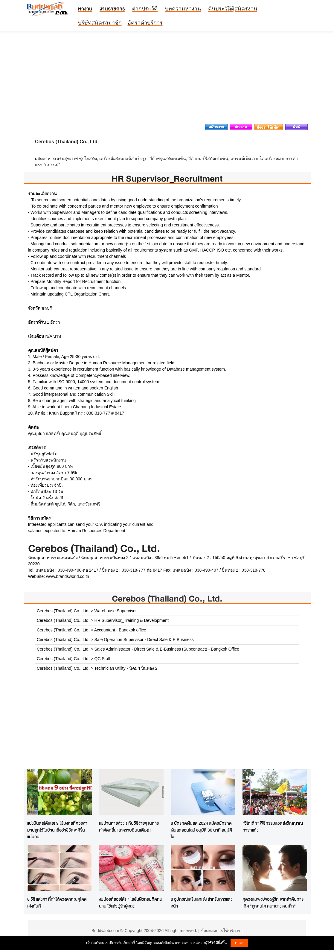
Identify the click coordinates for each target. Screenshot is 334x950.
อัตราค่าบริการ (145, 23)
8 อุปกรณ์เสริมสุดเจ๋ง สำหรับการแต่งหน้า (201, 902)
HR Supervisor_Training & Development (131, 620)
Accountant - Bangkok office (120, 630)
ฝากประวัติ (145, 9)
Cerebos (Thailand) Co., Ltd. (167, 598)
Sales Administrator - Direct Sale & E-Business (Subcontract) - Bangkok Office (167, 649)
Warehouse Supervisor (115, 610)
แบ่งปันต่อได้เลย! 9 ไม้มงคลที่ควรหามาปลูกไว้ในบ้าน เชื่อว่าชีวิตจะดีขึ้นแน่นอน (57, 830)
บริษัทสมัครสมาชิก (100, 23)
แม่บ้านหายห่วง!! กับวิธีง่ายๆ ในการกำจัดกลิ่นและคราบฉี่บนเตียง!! (129, 826)
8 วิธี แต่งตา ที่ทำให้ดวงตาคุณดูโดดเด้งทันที (57, 902)
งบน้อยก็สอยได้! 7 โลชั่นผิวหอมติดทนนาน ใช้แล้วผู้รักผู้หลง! (130, 902)
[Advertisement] (167, 79)
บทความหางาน (183, 9)
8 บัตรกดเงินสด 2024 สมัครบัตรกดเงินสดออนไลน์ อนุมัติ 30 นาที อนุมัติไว (201, 830)
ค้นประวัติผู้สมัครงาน (232, 9)
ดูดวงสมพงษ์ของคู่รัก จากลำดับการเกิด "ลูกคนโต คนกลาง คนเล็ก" (273, 902)
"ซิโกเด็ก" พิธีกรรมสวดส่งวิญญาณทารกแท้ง (273, 826)
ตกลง (239, 943)
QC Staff (102, 658)
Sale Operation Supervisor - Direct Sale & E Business (144, 639)
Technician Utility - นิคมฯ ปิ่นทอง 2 (125, 668)
